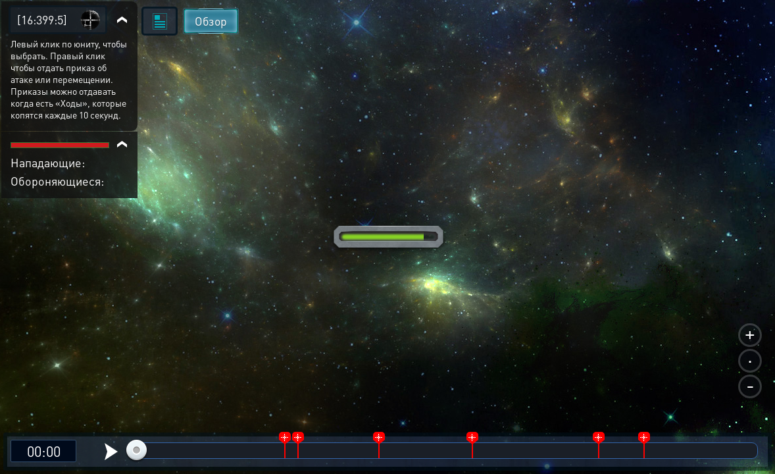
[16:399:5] (42, 19)
